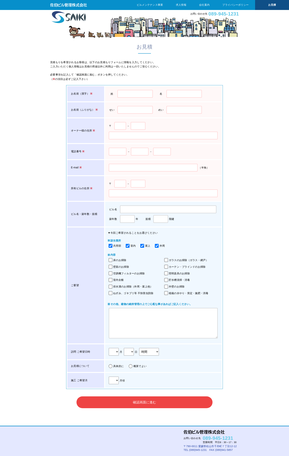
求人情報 (181, 4)
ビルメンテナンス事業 (150, 4)
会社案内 (204, 4)
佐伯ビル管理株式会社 (68, 5)
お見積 (272, 4)
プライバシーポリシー (235, 4)
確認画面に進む (144, 402)
